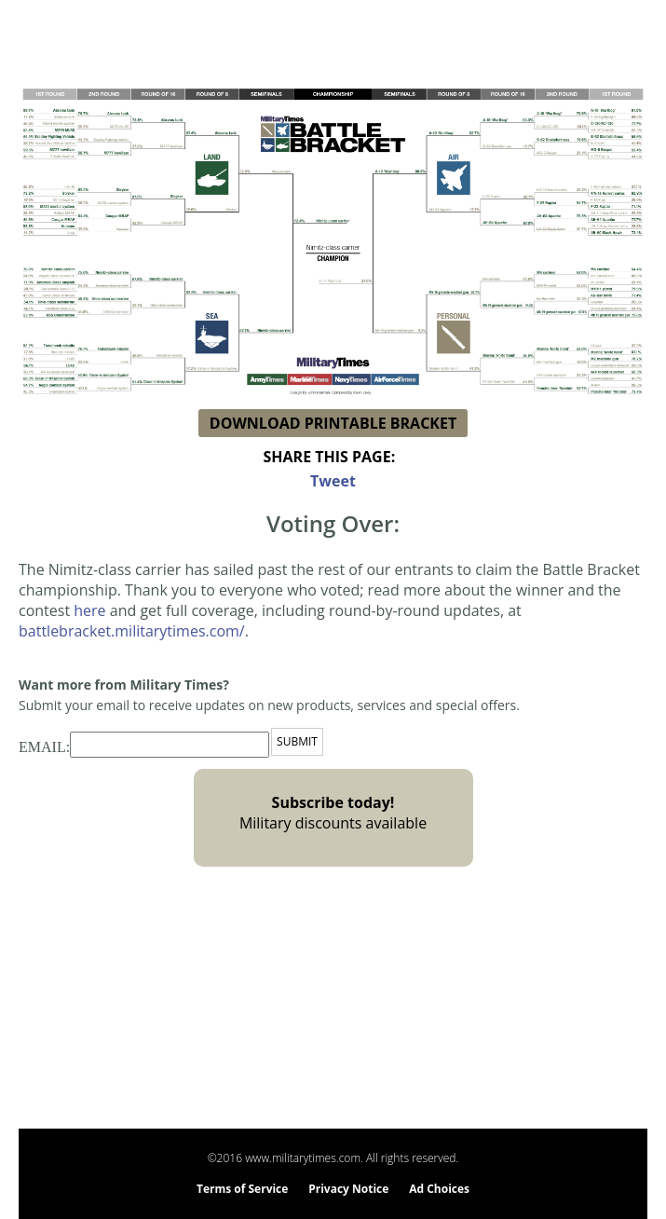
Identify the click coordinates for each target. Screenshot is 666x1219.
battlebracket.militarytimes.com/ (132, 631)
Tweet (333, 481)
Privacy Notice (348, 1189)
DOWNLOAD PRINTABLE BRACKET (333, 423)
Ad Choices (439, 1189)
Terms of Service (242, 1189)
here (89, 610)
